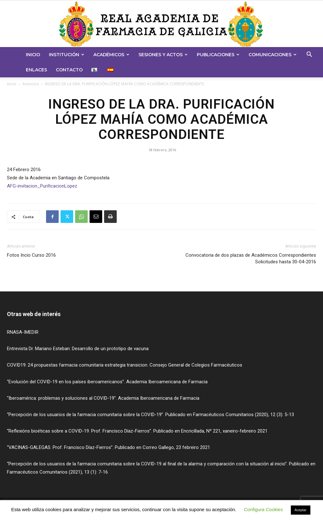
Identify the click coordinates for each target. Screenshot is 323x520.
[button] (309, 55)
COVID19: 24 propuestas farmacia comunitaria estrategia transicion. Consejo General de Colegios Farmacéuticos (124, 365)
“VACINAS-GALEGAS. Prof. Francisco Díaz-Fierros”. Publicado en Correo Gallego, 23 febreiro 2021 (108, 447)
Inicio (33, 54)
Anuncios (30, 84)
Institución (66, 54)
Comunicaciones (273, 54)
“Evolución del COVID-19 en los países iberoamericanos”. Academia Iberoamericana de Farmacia (107, 382)
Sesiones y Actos (163, 54)
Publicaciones (218, 54)
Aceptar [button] (301, 510)
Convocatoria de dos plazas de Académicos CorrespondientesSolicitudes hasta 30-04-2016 (250, 258)
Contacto (69, 70)
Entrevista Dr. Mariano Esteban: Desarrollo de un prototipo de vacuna (78, 348)
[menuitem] (95, 69)
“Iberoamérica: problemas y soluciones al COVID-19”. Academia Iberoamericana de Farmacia (103, 398)
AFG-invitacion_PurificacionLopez (42, 186)
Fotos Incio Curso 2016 (31, 255)
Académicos (111, 54)
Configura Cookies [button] (263, 509)
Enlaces (36, 70)
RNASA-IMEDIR (22, 332)
